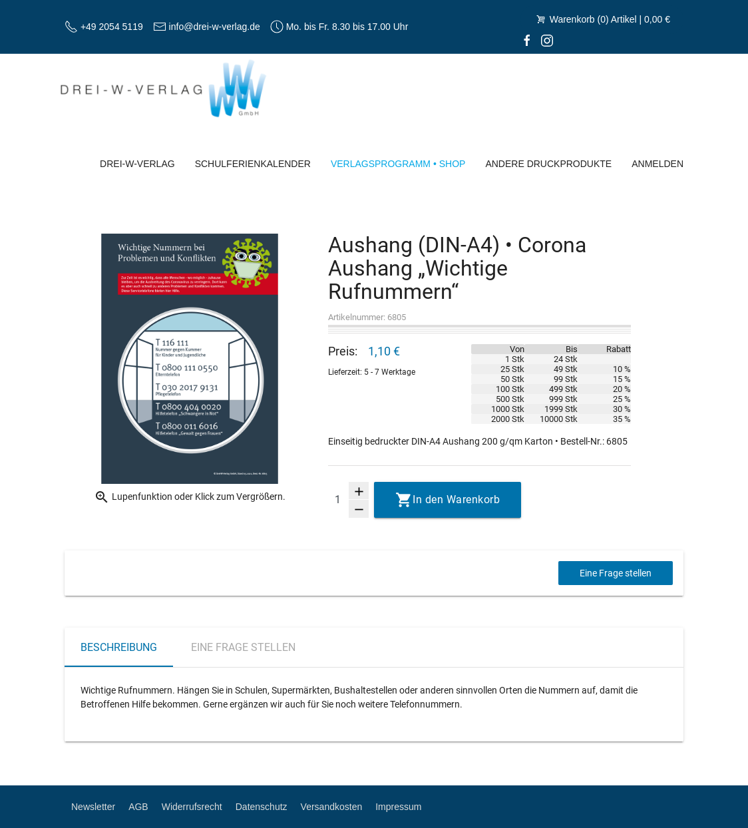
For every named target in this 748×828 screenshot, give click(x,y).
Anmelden (657, 163)
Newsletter (93, 806)
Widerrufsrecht (192, 806)
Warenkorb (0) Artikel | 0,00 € (602, 19)
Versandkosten (332, 806)
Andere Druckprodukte (548, 163)
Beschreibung (119, 647)
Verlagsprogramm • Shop (398, 163)
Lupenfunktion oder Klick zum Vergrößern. (189, 497)
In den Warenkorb (456, 499)
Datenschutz (261, 806)
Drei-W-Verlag (137, 163)
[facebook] (527, 40)
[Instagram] (547, 40)
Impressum (398, 806)
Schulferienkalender (253, 163)
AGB (138, 806)
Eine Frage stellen (616, 572)
